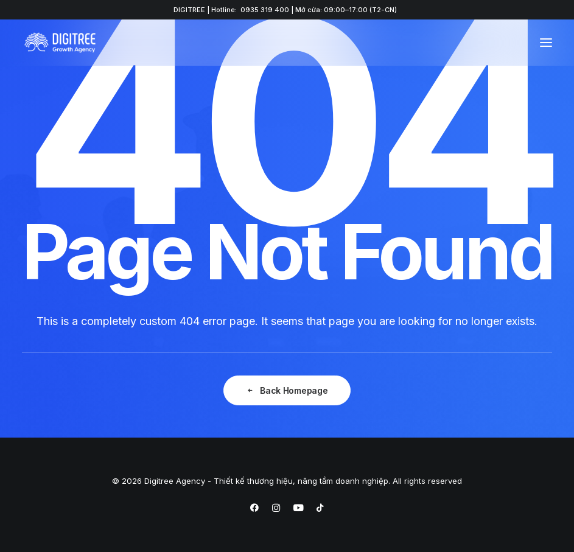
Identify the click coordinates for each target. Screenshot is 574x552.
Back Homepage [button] (286, 390)
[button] (546, 42)
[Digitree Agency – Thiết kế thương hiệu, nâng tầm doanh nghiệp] (60, 42)
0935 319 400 (264, 9)
